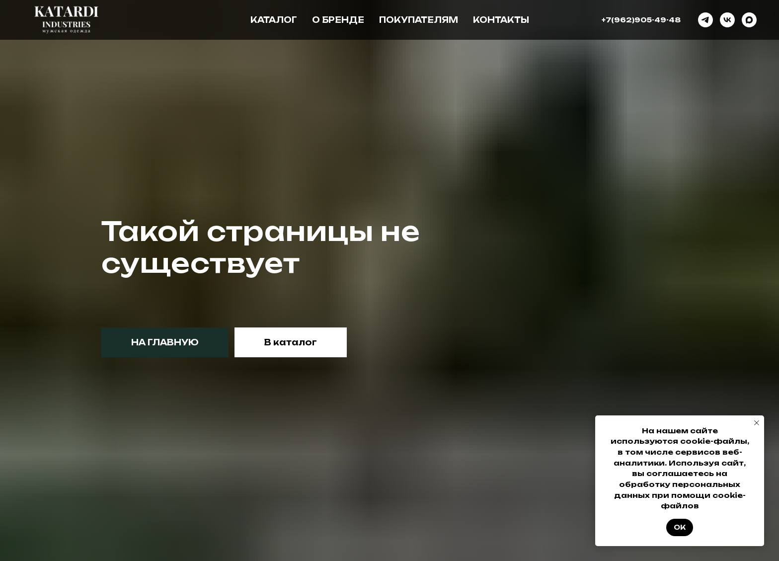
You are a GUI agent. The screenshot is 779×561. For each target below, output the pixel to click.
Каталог (273, 20)
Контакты (501, 20)
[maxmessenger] (749, 19)
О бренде (338, 20)
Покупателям (418, 20)
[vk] (727, 19)
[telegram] (705, 19)
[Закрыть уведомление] (757, 423)
